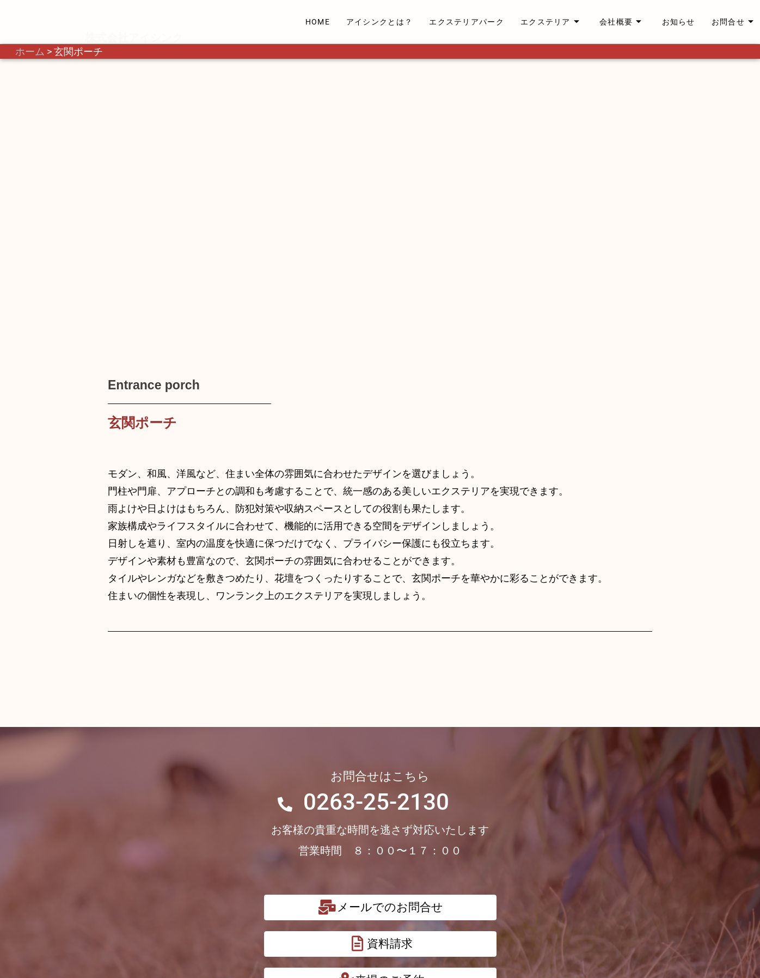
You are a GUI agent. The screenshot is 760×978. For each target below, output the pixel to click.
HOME (317, 21)
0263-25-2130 (376, 559)
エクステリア (550, 21)
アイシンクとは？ (379, 21)
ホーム (30, 51)
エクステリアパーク (466, 21)
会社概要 (620, 21)
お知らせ (678, 21)
